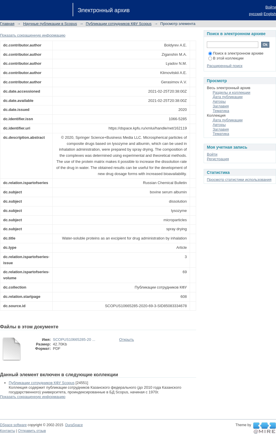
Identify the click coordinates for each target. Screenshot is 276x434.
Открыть (126, 339)
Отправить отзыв (32, 431)
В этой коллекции (225, 58)
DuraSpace (74, 425)
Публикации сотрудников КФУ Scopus (118, 23)
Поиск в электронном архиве (236, 53)
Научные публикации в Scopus (50, 23)
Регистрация (218, 159)
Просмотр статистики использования (239, 179)
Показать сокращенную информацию (32, 35)
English (270, 14)
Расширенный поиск (224, 66)
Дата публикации (228, 97)
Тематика (221, 111)
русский (256, 14)
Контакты (7, 431)
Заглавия (221, 106)
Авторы (219, 101)
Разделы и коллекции (231, 92)
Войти (271, 7)
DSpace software (13, 425)
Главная (7, 23)
